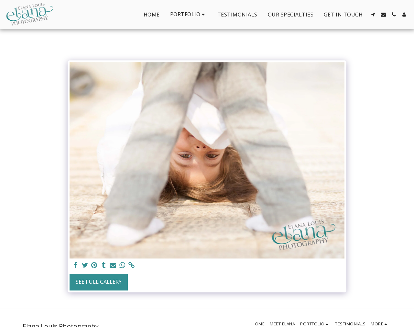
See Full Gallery (99, 281)
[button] (188, 14)
